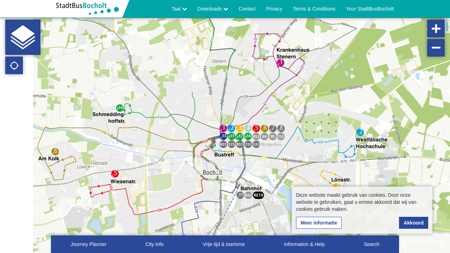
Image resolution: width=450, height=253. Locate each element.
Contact (247, 9)
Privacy (274, 9)
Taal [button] (179, 9)
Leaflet (447, 25)
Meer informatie (319, 223)
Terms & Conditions (314, 9)
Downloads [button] (213, 9)
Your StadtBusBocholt (370, 9)
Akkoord (414, 223)
